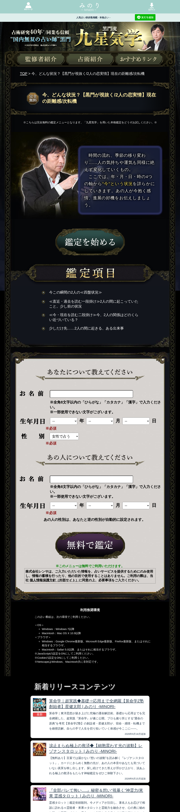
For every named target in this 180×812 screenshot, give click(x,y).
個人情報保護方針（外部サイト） (54, 580)
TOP (23, 74)
